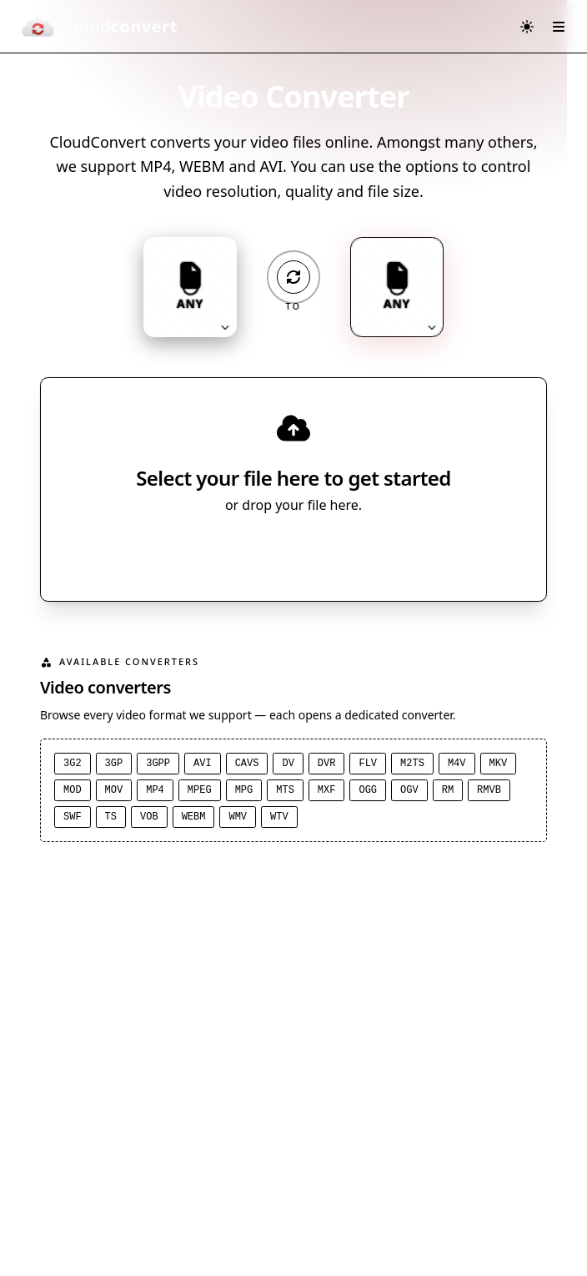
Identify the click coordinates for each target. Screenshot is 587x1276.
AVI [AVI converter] (202, 763)
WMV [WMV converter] (237, 817)
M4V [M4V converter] (457, 763)
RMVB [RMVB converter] (489, 790)
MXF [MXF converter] (327, 790)
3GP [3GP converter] (114, 763)
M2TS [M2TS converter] (412, 763)
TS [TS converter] (111, 817)
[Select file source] (348, 551)
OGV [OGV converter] (409, 790)
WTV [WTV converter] (279, 817)
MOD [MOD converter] (72, 790)
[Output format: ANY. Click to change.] (397, 287)
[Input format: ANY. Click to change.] (190, 287)
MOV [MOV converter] (114, 790)
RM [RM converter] (448, 790)
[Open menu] (558, 26)
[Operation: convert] (293, 277)
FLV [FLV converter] (368, 763)
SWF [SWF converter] (72, 817)
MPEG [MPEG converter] (200, 790)
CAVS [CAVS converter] (247, 763)
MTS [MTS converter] (285, 790)
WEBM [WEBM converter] (194, 817)
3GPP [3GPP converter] (158, 763)
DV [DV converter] (288, 763)
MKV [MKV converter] (498, 763)
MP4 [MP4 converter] (155, 790)
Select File (277, 551)
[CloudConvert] (99, 26)
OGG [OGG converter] (368, 790)
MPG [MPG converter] (244, 790)
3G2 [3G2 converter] (72, 763)
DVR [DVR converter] (327, 763)
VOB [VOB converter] (149, 817)
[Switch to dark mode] (527, 26)
